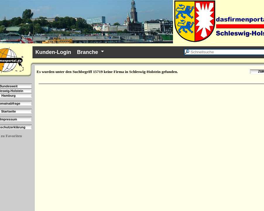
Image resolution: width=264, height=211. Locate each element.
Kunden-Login (53, 52)
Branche (87, 52)
